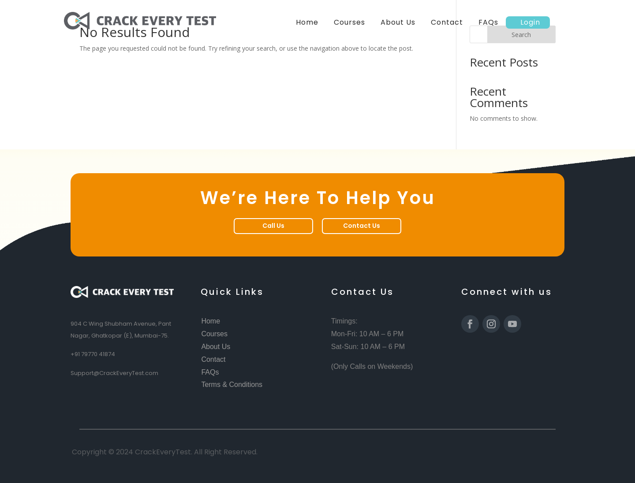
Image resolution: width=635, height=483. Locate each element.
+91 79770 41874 (93, 354)
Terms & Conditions (231, 384)
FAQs (488, 22)
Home (307, 22)
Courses (349, 22)
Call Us (273, 225)
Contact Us (361, 225)
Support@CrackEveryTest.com (114, 373)
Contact (447, 22)
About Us (398, 22)
